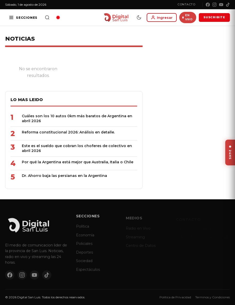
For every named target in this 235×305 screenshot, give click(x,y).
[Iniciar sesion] (162, 17)
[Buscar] (47, 17)
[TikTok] (228, 5)
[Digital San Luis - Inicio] (116, 17)
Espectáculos (88, 272)
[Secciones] (23, 17)
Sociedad (84, 264)
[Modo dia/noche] (139, 17)
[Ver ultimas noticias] (230, 152)
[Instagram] (214, 5)
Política (82, 229)
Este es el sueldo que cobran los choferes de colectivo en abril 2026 (77, 148)
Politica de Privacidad (175, 297)
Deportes (84, 255)
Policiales (84, 246)
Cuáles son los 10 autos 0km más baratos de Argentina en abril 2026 (77, 118)
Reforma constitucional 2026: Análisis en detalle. (68, 132)
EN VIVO (187, 17)
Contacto (186, 4)
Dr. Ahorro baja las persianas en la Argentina (64, 175)
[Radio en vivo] (58, 17)
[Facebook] (208, 5)
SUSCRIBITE (214, 17)
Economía (85, 238)
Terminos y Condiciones (212, 297)
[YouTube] (221, 5)
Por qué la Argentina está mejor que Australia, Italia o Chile (77, 162)
